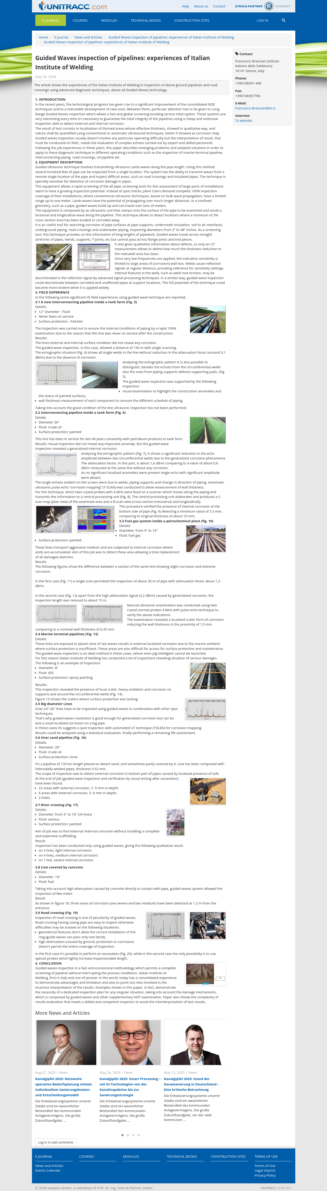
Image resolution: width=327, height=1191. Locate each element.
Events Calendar (48, 1170)
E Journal (50, 20)
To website (243, 120)
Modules (109, 20)
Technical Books (146, 20)
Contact (219, 6)
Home (43, 37)
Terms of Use (266, 1156)
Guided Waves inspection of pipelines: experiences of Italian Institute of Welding (171, 37)
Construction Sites (191, 20)
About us (201, 6)
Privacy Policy (265, 1175)
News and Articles (88, 37)
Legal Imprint (265, 1170)
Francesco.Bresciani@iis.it (255, 108)
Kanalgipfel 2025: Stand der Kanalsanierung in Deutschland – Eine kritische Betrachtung (191, 1084)
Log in (262, 20)
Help (185, 6)
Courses (80, 20)
